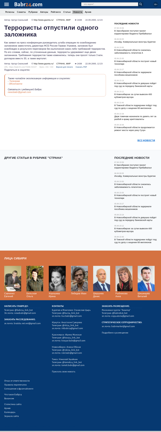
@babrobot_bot (119, 313)
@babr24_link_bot (24, 310)
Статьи (67, 12)
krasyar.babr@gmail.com (73, 341)
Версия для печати (64, 67)
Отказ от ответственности (17, 381)
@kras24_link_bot (71, 338)
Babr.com (28, 4)
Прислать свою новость (63, 371)
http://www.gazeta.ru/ (44, 20)
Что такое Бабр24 (13, 394)
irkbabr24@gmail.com (72, 328)
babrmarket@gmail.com (123, 326)
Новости (77, 12)
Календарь (9, 412)
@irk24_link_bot (70, 325)
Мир (68, 20)
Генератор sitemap (67, 426)
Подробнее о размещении (115, 333)
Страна (60, 20)
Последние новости (126, 23)
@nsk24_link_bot (70, 350)
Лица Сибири (15, 258)
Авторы (44, 12)
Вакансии (9, 398)
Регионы (9, 12)
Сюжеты (21, 12)
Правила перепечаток (15, 385)
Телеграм (14, 81)
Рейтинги (56, 12)
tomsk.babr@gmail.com (72, 365)
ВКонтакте (15, 84)
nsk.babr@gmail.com (71, 353)
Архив (88, 12)
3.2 (21, 426)
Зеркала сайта (11, 416)
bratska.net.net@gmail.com (27, 323)
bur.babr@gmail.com (71, 316)
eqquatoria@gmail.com (122, 316)
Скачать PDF (81, 67)
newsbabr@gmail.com (19, 92)
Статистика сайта (12, 404)
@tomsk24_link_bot (72, 362)
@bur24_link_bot (70, 313)
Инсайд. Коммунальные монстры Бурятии (135, 42)
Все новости (146, 140)
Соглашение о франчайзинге (18, 389)
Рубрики (32, 12)
